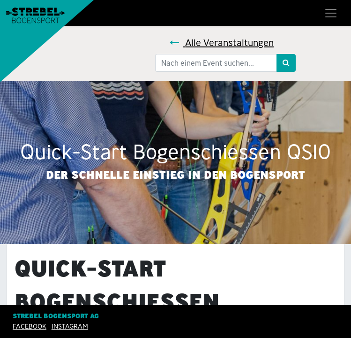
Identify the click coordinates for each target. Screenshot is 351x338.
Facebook (29, 326)
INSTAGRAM (70, 326)
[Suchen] (286, 63)
